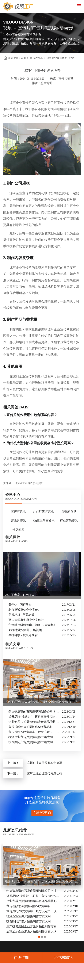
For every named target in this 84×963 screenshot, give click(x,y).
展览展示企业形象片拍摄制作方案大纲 (31, 931)
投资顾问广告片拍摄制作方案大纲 (30, 742)
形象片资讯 (18, 520)
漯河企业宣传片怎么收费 (61, 58)
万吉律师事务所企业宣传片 (26, 620)
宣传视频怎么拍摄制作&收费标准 (30, 726)
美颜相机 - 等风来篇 (21, 614)
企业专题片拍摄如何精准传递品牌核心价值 (34, 721)
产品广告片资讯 (43, 511)
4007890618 (63, 958)
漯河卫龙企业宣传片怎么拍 (44, 773)
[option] (42, 889)
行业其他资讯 (69, 520)
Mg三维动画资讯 (43, 520)
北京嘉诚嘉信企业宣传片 (24, 609)
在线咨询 (21, 958)
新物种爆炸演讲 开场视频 (25, 630)
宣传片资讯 (36, 58)
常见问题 (18, 529)
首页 (23, 58)
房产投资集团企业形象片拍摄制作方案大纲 (34, 926)
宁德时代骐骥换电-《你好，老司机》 (32, 625)
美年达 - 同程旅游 (20, 604)
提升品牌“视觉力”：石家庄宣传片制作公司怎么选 (34, 716)
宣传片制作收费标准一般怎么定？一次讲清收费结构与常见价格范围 (34, 732)
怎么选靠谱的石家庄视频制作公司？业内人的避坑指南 (34, 711)
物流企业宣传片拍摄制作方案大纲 (30, 737)
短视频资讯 (68, 511)
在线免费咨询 (42, 812)
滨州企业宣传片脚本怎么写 (44, 763)
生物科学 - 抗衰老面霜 (23, 635)
